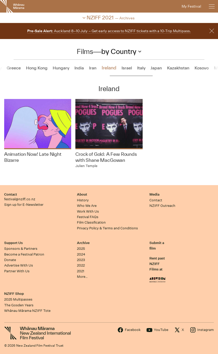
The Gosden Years (18, 305)
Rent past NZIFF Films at (157, 264)
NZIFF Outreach (162, 205)
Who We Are (87, 205)
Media (154, 194)
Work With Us (88, 211)
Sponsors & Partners (20, 248)
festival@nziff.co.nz (19, 199)
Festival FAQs (87, 217)
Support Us (13, 243)
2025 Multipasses (18, 299)
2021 (80, 271)
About (82, 194)
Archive (83, 243)
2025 (81, 248)
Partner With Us (17, 271)
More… (82, 276)
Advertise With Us (18, 265)
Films (85, 51)
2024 (81, 254)
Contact (10, 194)
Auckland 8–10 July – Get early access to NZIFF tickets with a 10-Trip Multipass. (109, 31)
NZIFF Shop (14, 293)
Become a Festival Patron (24, 254)
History (83, 200)
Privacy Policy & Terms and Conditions (107, 228)
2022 (81, 265)
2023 (81, 260)
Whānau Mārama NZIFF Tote (27, 310)
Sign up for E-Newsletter (23, 204)
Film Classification (91, 222)
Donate (10, 260)
